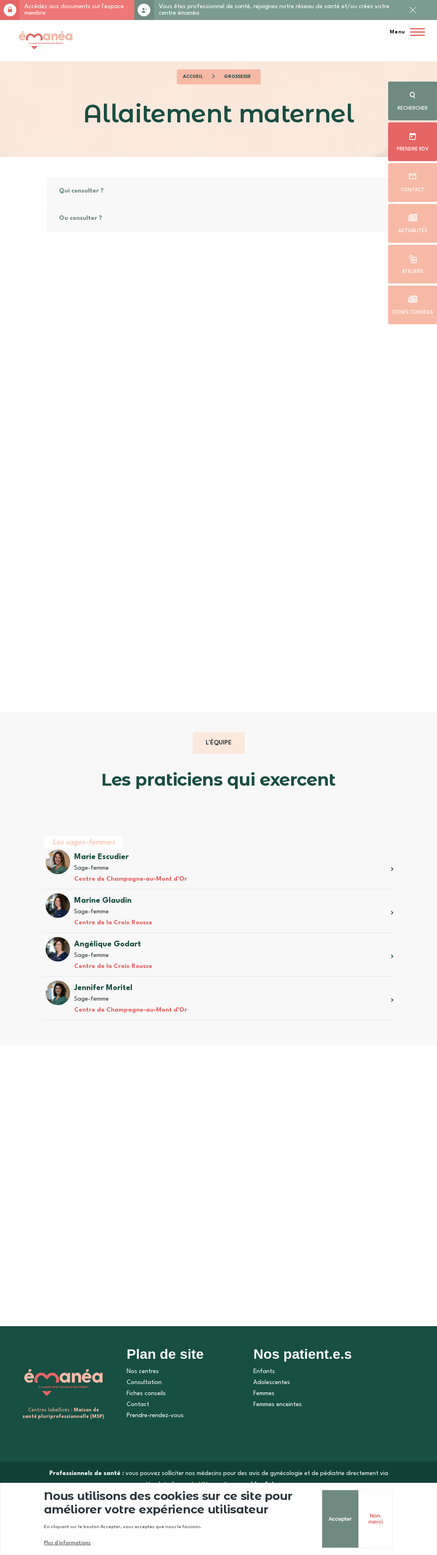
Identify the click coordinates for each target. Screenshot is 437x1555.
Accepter (334, 1519)
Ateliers (412, 271)
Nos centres (143, 1372)
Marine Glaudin (102, 900)
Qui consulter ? (81, 191)
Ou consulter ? (80, 218)
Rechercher (412, 108)
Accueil (193, 77)
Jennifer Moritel (103, 988)
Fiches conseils (413, 312)
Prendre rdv (412, 149)
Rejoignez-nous (144, 10)
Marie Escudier (101, 857)
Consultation (144, 1383)
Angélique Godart (107, 944)
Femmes (263, 1394)
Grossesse (237, 77)
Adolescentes (271, 1383)
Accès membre (10, 10)
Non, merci (369, 1519)
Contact (412, 190)
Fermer (413, 16)
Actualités (412, 230)
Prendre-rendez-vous (155, 1416)
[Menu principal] (404, 31)
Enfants (264, 1372)
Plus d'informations (67, 1543)
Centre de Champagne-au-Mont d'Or (130, 879)
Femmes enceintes (277, 1405)
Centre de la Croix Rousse (113, 923)
